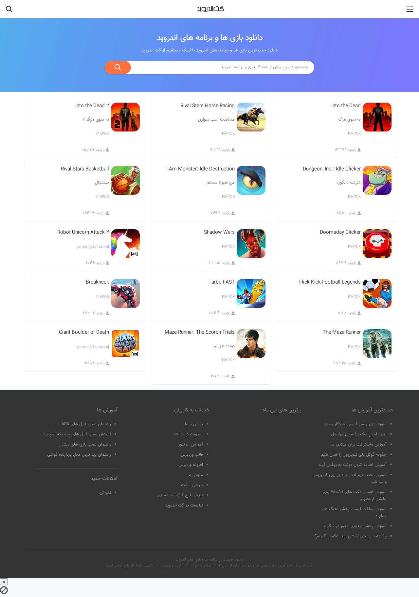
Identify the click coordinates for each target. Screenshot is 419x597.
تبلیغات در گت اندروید (184, 505)
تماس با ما (194, 424)
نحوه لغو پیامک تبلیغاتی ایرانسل (359, 434)
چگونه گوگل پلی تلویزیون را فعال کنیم (354, 454)
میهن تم (196, 475)
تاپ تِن (105, 492)
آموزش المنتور (190, 444)
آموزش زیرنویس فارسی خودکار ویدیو (355, 424)
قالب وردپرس (191, 454)
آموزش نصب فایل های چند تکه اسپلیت (77, 434)
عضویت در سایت (188, 434)
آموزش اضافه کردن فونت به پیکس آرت (353, 465)
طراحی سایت (192, 485)
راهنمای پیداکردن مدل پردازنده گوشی (79, 454)
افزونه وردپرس (190, 465)
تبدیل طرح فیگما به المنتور (180, 495)
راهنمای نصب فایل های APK (86, 424)
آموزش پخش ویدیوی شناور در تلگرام (355, 526)
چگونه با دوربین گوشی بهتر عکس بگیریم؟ (350, 536)
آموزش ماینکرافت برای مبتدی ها (359, 444)
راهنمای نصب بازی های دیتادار (85, 444)
